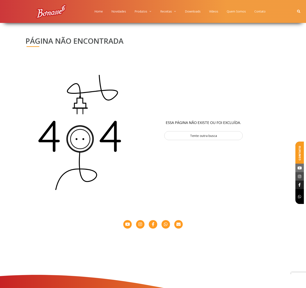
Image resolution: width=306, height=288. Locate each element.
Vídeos (213, 11)
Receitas (168, 11)
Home (98, 11)
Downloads (193, 11)
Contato (260, 11)
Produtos (143, 11)
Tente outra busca (203, 135)
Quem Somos (236, 11)
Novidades (118, 11)
